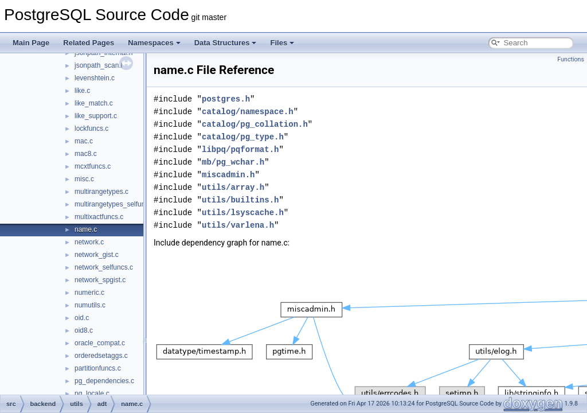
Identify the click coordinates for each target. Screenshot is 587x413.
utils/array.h (233, 187)
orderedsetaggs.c (101, 356)
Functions (570, 59)
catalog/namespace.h (248, 111)
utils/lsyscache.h (243, 212)
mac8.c (86, 154)
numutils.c (90, 305)
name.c (86, 229)
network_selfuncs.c (104, 267)
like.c (82, 91)
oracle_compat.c (100, 343)
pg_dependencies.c (104, 381)
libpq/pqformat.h (240, 149)
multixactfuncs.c (99, 217)
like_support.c (96, 116)
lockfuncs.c (91, 128)
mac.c (84, 141)
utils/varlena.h (238, 225)
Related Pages (88, 42)
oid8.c (84, 330)
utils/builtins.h (240, 199)
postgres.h (226, 98)
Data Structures (225, 42)
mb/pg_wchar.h (233, 162)
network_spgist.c (100, 280)
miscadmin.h (228, 174)
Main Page (31, 42)
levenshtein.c (95, 78)
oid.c (82, 318)
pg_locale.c (92, 393)
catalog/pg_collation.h (255, 124)
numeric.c (89, 293)
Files (282, 42)
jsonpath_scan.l (98, 65)
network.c (89, 242)
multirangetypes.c (101, 192)
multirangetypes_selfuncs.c (116, 204)
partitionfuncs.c (98, 368)
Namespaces (154, 42)
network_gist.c (97, 255)
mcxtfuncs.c (93, 166)
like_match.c (94, 103)
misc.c (84, 179)
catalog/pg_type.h (243, 136)
